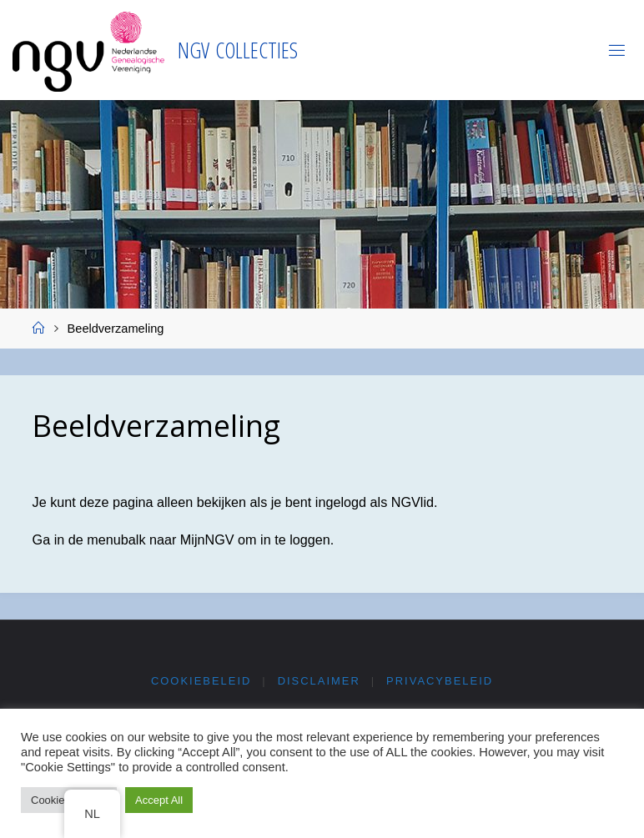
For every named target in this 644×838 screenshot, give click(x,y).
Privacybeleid (439, 681)
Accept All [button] (159, 800)
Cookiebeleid (201, 681)
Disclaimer (319, 681)
